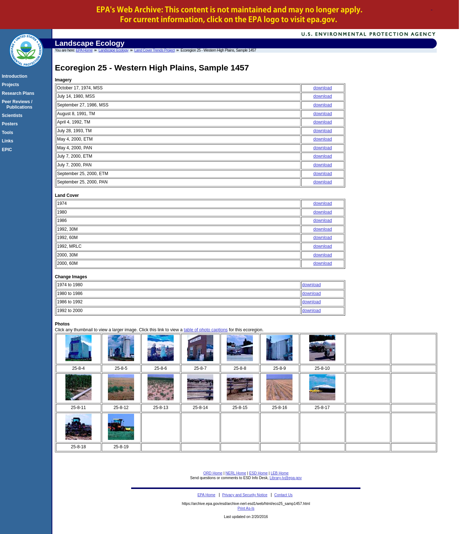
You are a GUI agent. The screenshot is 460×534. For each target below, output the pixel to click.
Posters (11, 123)
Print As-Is (246, 508)
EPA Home (84, 50)
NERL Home (236, 473)
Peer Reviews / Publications (18, 104)
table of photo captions (206, 329)
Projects (11, 84)
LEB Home (279, 473)
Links (8, 140)
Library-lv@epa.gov (286, 478)
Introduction (15, 76)
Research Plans (19, 93)
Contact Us (283, 495)
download (322, 87)
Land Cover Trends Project (154, 50)
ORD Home (213, 473)
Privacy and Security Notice (244, 495)
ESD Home (258, 473)
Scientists (13, 115)
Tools (8, 132)
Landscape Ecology (113, 50)
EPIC (8, 149)
